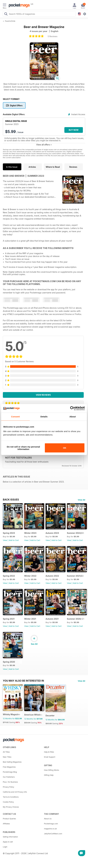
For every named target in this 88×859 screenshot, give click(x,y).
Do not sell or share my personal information (23, 447)
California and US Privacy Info (15, 792)
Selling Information (10, 837)
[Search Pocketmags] (6, 14)
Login (5, 847)
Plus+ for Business (10, 782)
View (5, 540)
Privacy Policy (8, 787)
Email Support (49, 757)
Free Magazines (9, 767)
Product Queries (9, 819)
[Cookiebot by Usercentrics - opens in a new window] (72, 408)
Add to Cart (14, 540)
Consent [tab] (15, 416)
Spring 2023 (9, 533)
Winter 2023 (30, 533)
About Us (47, 819)
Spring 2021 (9, 619)
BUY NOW (74, 130)
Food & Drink (10, 21)
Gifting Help (49, 775)
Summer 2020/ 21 (75, 619)
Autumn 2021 (52, 619)
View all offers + (44, 144)
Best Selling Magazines (12, 762)
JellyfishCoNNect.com (53, 834)
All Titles (6, 752)
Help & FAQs (49, 752)
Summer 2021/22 (75, 576)
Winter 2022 (30, 576)
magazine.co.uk (50, 829)
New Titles (7, 757)
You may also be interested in (23, 680)
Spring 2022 (9, 576)
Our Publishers (9, 777)
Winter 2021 (30, 619)
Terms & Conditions (11, 797)
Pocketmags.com (51, 824)
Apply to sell (8, 842)
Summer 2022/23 (75, 533)
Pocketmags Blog (10, 772)
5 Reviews (52, 36)
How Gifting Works (51, 770)
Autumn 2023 (52, 533)
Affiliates (6, 824)
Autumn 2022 (52, 576)
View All (81, 500)
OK (64, 448)
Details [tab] (44, 416)
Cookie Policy (8, 802)
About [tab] (72, 416)
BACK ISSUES (11, 499)
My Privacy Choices (11, 807)
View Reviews (43, 395)
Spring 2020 (9, 662)
